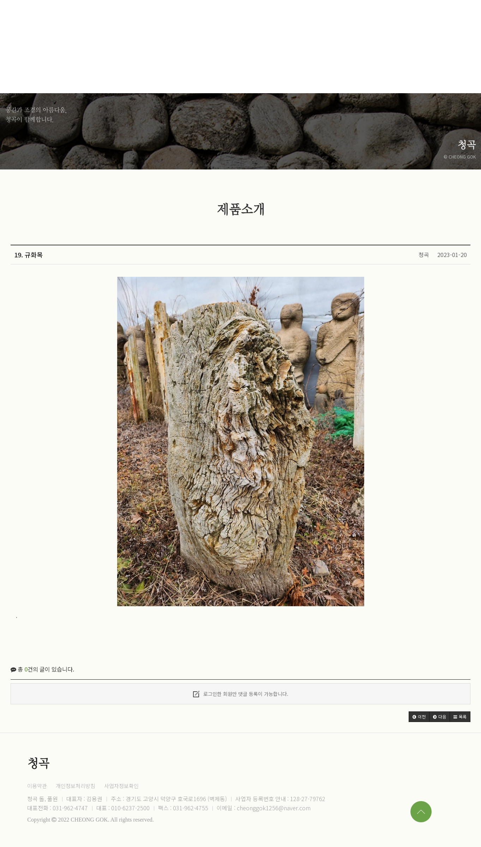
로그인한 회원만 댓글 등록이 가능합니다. (240, 693)
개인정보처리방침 (75, 785)
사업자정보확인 (121, 785)
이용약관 (37, 785)
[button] (419, 716)
